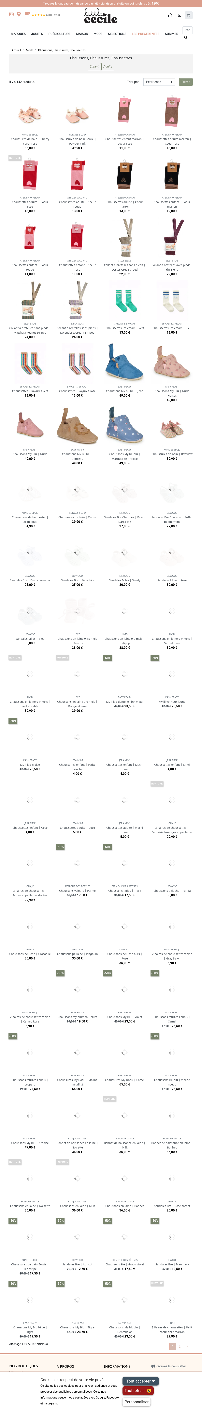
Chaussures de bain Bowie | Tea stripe (30, 1264)
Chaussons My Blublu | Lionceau (77, 454)
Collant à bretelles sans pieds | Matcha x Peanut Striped (30, 328)
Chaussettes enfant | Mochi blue (124, 765)
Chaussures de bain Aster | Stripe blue (30, 517)
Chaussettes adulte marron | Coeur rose (172, 139)
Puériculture (59, 34)
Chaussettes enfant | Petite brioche (77, 765)
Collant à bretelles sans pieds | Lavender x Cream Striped (77, 328)
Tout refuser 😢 (138, 1390)
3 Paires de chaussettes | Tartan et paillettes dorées (30, 891)
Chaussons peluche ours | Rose (124, 954)
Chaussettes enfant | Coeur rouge (30, 265)
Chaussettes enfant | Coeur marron (172, 202)
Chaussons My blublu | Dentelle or (124, 1327)
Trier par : (133, 82)
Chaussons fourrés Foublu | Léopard (30, 1080)
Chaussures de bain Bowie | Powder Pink (77, 139)
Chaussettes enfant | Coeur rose (77, 265)
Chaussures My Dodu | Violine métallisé (77, 1080)
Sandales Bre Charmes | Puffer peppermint (172, 517)
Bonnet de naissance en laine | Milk (124, 1143)
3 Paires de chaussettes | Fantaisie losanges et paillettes (172, 828)
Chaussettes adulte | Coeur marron (125, 202)
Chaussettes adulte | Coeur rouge (77, 202)
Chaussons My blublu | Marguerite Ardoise (124, 454)
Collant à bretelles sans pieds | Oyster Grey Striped (124, 265)
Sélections (117, 34)
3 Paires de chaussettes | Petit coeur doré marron (172, 1327)
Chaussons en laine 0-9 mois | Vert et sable (30, 702)
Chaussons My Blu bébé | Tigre (30, 1327)
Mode (98, 34)
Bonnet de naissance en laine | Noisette (77, 1143)
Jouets (37, 34)
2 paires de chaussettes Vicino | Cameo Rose (30, 1017)
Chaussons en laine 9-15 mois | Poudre (77, 639)
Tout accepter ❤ (140, 1381)
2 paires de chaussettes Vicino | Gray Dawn (172, 954)
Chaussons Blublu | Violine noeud (172, 1080)
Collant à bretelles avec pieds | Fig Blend (172, 265)
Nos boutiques (23, 1366)
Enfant (94, 66)
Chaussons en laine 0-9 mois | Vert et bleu (172, 639)
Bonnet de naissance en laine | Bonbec (172, 1143)
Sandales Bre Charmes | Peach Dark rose (124, 517)
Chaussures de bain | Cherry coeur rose (30, 139)
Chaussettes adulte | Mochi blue (124, 828)
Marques (18, 34)
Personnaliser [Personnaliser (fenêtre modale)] (136, 1402)
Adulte (107, 66)
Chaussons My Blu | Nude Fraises (172, 391)
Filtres (185, 82)
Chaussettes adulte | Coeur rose (30, 202)
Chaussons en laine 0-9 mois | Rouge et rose (77, 702)
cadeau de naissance (73, 3)
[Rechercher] (187, 30)
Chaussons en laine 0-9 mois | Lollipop (125, 639)
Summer (171, 34)
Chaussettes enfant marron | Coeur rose (124, 139)
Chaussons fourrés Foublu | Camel (172, 1017)
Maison (82, 34)
